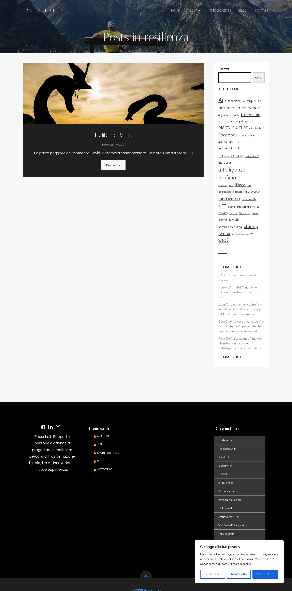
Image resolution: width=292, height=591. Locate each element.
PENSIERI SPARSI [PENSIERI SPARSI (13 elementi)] (248, 202)
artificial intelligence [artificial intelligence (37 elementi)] (239, 109)
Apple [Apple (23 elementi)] (251, 102)
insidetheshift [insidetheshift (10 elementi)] (252, 151)
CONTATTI (261, 11)
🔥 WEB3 (99, 447)
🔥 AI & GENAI (102, 423)
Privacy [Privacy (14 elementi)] (223, 208)
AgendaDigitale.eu (230, 486)
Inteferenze (226, 427)
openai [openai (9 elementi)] (231, 202)
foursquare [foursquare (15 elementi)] (246, 137)
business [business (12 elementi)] (223, 123)
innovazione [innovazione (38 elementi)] (230, 150)
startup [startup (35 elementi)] (225, 222)
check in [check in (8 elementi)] (249, 123)
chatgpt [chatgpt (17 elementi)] (237, 123)
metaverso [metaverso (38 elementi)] (229, 193)
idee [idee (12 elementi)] (231, 144)
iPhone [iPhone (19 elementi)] (240, 180)
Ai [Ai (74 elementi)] (220, 101)
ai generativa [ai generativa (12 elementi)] (232, 102)
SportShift (225, 444)
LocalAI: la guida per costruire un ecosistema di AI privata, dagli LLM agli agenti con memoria (240, 293)
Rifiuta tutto (239, 574)
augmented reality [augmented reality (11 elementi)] (228, 117)
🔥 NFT (98, 431)
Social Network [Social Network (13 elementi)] (228, 215)
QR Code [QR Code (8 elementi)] (233, 208)
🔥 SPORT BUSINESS (107, 439)
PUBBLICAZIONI (220, 11)
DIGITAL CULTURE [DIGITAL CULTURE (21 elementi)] (232, 129)
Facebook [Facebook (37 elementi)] (227, 136)
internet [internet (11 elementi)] (222, 180)
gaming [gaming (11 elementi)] (222, 144)
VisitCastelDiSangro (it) (232, 512)
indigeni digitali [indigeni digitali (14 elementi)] (253, 144)
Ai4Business (226, 469)
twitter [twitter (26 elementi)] (240, 221)
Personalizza (212, 574)
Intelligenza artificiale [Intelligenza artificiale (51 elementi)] (231, 168)
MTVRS (223, 461)
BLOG (242, 11)
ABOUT (194, 11)
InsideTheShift (227, 435)
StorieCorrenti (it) (229, 503)
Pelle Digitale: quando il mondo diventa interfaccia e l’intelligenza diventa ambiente (239, 327)
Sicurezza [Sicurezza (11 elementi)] (244, 208)
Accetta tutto (265, 574)
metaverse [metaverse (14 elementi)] (252, 187)
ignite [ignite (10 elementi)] (238, 143)
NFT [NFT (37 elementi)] (222, 201)
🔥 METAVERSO (103, 456)
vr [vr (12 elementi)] (237, 229)
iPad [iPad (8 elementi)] (231, 180)
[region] (239, 561)
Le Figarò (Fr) (226, 495)
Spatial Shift (226, 529)
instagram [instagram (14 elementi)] (225, 158)
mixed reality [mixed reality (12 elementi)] (249, 194)
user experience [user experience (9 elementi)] (226, 229)
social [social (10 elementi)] (255, 208)
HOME (175, 11)
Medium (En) (226, 452)
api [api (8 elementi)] (243, 102)
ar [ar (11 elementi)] (259, 102)
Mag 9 (121, 144)
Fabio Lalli (108, 144)
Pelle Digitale (226, 520)
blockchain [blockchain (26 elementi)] (250, 116)
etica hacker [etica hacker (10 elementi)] (255, 130)
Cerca (259, 79)
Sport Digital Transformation (236, 537)
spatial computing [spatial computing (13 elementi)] (252, 215)
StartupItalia (226, 478)
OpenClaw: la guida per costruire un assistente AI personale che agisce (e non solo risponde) (240, 310)
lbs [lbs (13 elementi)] (249, 180)
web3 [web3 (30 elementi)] (245, 229)
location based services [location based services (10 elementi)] (230, 187)
